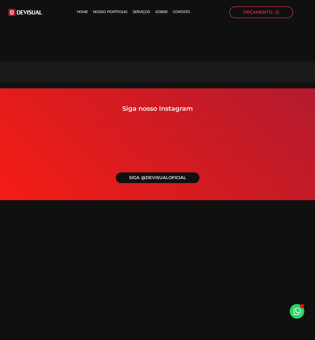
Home (82, 11)
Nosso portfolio (110, 11)
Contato (181, 11)
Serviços (141, 11)
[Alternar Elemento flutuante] (297, 311)
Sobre (161, 11)
